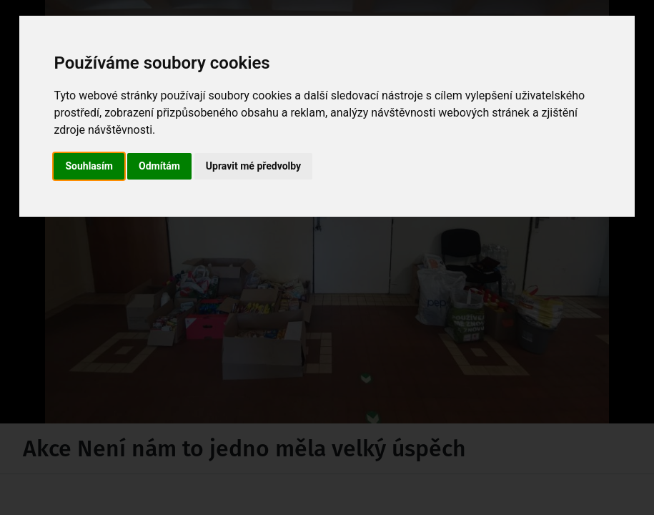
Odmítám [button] (159, 166)
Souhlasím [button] (89, 166)
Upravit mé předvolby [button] (253, 166)
